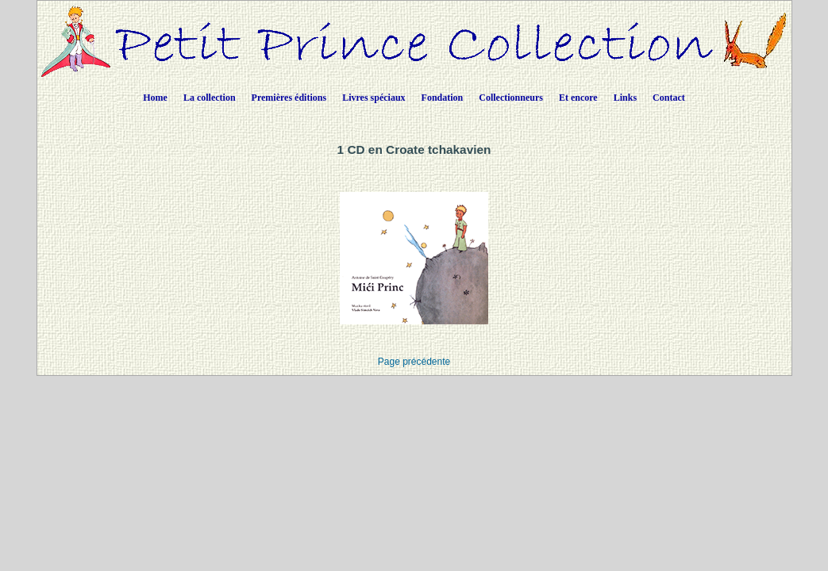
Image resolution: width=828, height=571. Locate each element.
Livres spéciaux (373, 97)
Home (155, 97)
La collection (209, 97)
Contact (669, 97)
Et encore (578, 97)
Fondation (443, 97)
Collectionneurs (511, 97)
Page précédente (414, 361)
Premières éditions (289, 97)
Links (625, 97)
